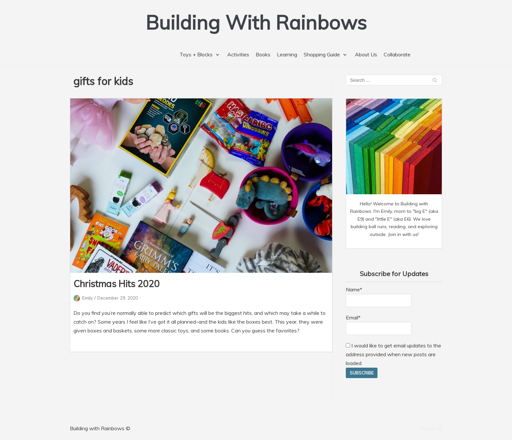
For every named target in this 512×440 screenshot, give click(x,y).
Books (263, 54)
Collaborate (397, 54)
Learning (287, 54)
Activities (238, 54)
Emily (87, 298)
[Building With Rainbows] (256, 22)
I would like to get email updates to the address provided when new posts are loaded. (393, 354)
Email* (378, 324)
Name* (378, 296)
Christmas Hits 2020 (116, 283)
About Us (366, 54)
